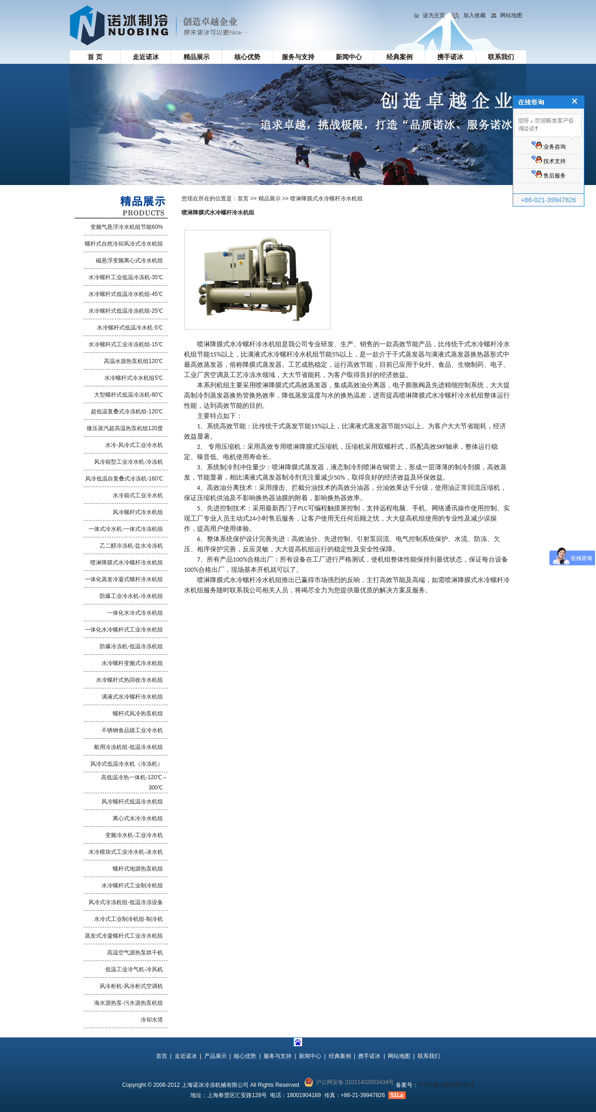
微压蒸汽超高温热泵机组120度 (125, 428)
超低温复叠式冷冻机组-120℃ (127, 411)
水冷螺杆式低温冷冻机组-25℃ (125, 311)
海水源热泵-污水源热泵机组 (128, 1003)
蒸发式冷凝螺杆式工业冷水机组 (124, 936)
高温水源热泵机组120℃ (133, 361)
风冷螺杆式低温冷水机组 (132, 801)
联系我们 (501, 57)
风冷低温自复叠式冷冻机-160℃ (124, 478)
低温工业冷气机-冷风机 (134, 969)
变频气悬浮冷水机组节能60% (126, 227)
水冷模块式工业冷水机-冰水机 (125, 852)
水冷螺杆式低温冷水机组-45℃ (125, 294)
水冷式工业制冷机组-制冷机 (128, 919)
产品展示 (215, 1056)
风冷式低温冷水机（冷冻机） (126, 764)
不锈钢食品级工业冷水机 (132, 730)
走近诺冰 (146, 57)
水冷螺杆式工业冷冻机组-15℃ (125, 344)
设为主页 (434, 15)
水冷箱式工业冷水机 (138, 495)
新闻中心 (349, 57)
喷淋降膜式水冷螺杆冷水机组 (126, 562)
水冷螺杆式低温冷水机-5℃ (130, 327)
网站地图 (511, 15)
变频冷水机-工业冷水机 (134, 835)
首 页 (95, 57)
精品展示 (196, 57)
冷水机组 (269, 580)
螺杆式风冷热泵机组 (138, 713)
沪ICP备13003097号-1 (446, 1085)
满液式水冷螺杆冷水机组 (132, 696)
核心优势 (247, 57)
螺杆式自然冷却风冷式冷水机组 (124, 243)
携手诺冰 (450, 57)
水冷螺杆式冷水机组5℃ (133, 378)
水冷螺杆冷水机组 (256, 344)
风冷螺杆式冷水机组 (138, 512)
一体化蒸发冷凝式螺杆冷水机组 (124, 579)
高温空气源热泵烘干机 (135, 952)
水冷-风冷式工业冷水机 (134, 445)
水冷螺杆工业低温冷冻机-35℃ (125, 277)
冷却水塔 (152, 1019)
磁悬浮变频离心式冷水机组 (129, 260)
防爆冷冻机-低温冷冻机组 (131, 646)
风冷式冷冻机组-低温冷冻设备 (125, 902)
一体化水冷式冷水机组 (135, 613)
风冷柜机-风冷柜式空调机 (131, 986)
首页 (243, 198)
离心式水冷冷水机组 (138, 818)
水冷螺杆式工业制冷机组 (132, 885)
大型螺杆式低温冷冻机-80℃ (128, 394)
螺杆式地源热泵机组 (138, 868)
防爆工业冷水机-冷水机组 (131, 596)
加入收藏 (474, 15)
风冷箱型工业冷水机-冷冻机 (128, 462)
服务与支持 (298, 57)
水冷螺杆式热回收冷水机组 (129, 680)
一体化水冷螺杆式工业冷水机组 (124, 629)
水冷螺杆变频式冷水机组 (132, 663)
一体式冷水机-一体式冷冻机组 (125, 529)
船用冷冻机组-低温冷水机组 (128, 747)
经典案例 (399, 57)
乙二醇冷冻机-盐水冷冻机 (131, 545)
